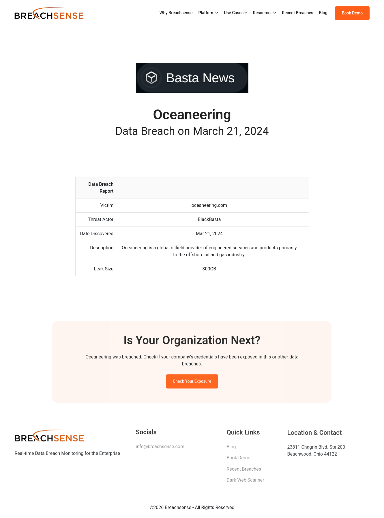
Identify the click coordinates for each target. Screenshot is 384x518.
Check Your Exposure (192, 382)
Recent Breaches (297, 12)
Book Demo (352, 13)
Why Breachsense (176, 12)
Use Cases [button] (233, 12)
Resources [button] (263, 12)
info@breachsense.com (160, 447)
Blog (323, 12)
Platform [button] (206, 12)
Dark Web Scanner (245, 481)
